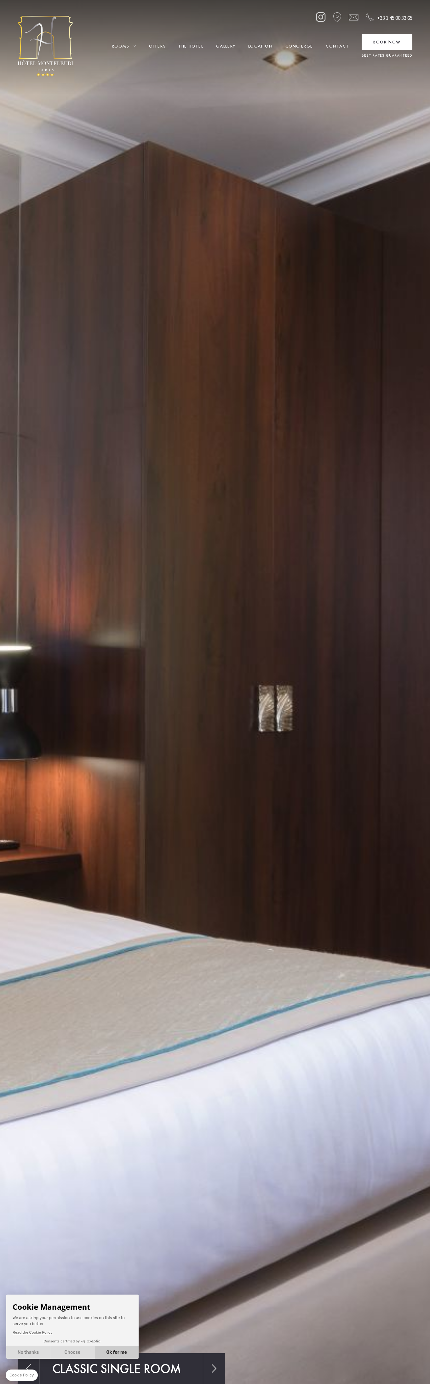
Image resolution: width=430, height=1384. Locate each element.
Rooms (120, 46)
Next (214, 1368)
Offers (157, 46)
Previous (28, 1368)
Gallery (226, 46)
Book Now (387, 42)
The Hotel (190, 46)
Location (260, 46)
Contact (337, 46)
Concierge (299, 46)
